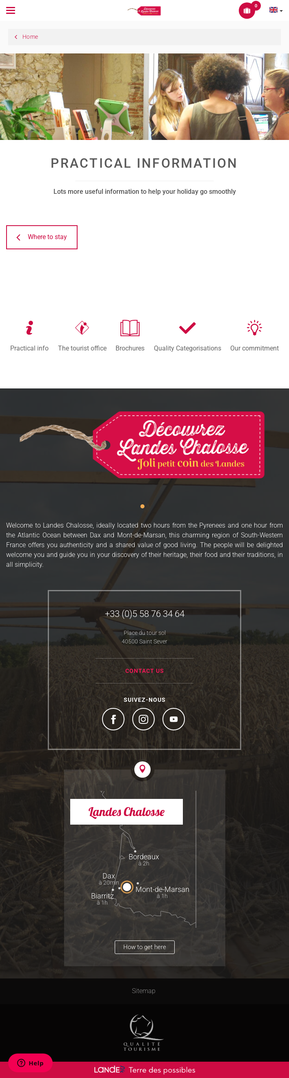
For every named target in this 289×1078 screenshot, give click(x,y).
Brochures (130, 348)
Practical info (29, 348)
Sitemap (144, 991)
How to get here (144, 947)
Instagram (144, 720)
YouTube (174, 720)
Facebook (114, 720)
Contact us (144, 671)
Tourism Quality (143, 1032)
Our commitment (254, 348)
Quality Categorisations (187, 348)
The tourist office (82, 348)
